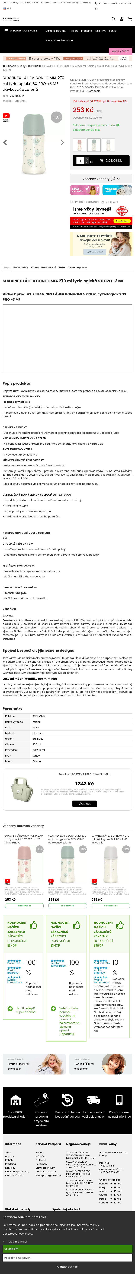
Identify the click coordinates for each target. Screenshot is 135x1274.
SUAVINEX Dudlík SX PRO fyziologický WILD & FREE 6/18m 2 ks (79, 1182)
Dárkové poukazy (56, 31)
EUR (7, 8)
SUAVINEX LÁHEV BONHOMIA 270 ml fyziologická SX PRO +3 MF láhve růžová (24, 839)
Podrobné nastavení (18, 1258)
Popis (7, 266)
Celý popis (93, 91)
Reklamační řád (14, 1174)
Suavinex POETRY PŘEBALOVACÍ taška (84, 774)
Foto (62, 266)
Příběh (74, 31)
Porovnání (41, 1163)
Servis (35, 2)
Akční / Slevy (120, 51)
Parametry (20, 266)
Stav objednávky (69, 2)
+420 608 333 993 (109, 1171)
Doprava (25, 2)
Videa (55, 2)
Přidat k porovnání (84, 201)
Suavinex (20, 101)
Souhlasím (11, 1249)
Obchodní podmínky (17, 1170)
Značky (14, 2)
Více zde (84, 803)
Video (34, 266)
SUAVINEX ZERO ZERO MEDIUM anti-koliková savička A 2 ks (78, 1173)
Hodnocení (48, 266)
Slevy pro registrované (59, 40)
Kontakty (85, 2)
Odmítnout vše (67, 1267)
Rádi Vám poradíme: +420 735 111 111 (113, 6)
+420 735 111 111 (107, 1165)
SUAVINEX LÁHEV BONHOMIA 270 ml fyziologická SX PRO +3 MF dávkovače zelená (67, 839)
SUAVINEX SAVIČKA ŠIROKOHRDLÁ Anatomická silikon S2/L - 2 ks (81, 1163)
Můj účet (40, 1155)
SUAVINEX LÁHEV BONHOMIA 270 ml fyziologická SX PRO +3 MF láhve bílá (111, 839)
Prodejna (45, 2)
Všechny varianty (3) (101, 179)
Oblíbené (41, 1159)
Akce (6, 2)
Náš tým (100, 31)
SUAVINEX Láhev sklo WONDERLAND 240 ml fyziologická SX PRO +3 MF (81, 1154)
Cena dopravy (76, 266)
